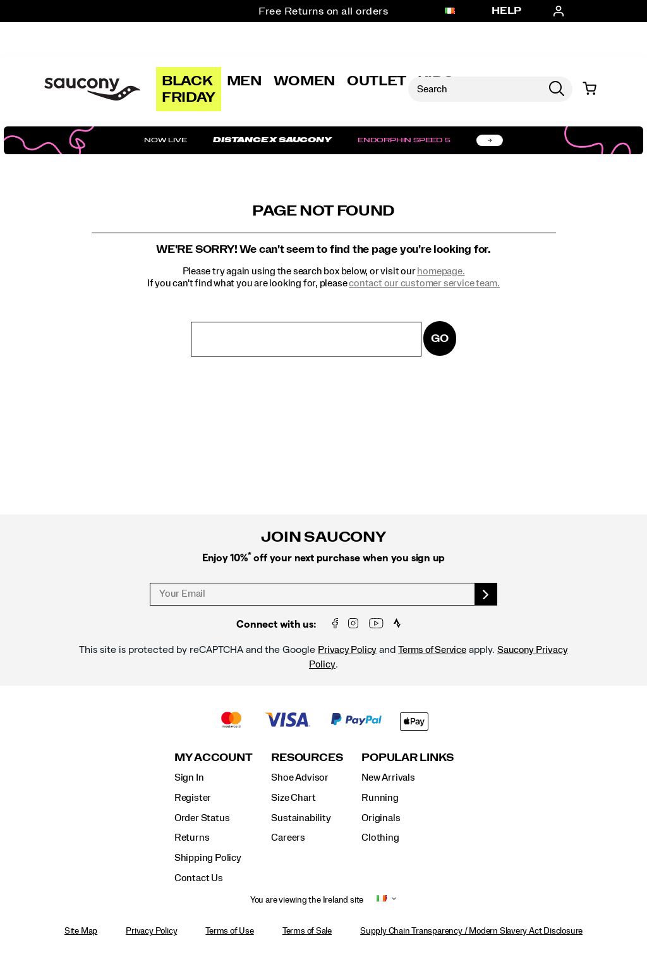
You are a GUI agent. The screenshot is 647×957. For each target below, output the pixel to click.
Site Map (80, 931)
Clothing (380, 837)
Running (380, 798)
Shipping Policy (207, 858)
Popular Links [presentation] (407, 757)
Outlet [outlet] (376, 81)
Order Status (201, 818)
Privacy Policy (347, 650)
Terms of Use (229, 931)
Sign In (189, 777)
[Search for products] (474, 89)
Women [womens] (305, 81)
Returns (192, 837)
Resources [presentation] (306, 757)
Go (440, 338)
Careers (288, 837)
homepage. (440, 271)
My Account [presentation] (213, 757)
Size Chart (293, 798)
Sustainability (300, 818)
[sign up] (486, 594)
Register (192, 798)
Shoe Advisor (299, 777)
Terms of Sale (307, 931)
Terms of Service (432, 650)
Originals (380, 818)
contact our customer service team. (424, 283)
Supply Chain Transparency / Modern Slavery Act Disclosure (471, 931)
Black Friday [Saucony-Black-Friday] (188, 89)
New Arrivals (387, 777)
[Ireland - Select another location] (450, 11)
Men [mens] (244, 81)
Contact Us (198, 878)
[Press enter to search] (556, 89)
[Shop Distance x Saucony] (323, 140)
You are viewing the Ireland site (306, 900)
